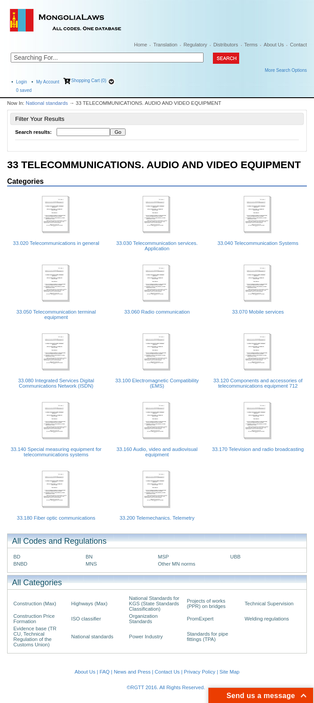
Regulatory (195, 44)
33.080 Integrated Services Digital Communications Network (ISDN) (56, 383)
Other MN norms (177, 564)
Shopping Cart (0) (88, 80)
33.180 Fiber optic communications (56, 518)
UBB (235, 556)
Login (21, 81)
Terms (250, 44)
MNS (91, 564)
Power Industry (146, 636)
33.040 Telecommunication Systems (257, 243)
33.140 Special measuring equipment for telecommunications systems (56, 452)
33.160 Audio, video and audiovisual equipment (157, 452)
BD (16, 556)
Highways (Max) (89, 603)
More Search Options (286, 70)
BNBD (20, 564)
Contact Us (167, 671)
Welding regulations (267, 618)
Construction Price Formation (34, 618)
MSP (163, 556)
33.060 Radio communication (157, 311)
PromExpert (200, 618)
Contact (298, 44)
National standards (47, 103)
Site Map (230, 671)
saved (24, 90)
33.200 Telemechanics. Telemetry (156, 518)
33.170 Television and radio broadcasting (258, 449)
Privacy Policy (200, 671)
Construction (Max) (34, 603)
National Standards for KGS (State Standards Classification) (154, 603)
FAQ (104, 671)
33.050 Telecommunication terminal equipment (56, 314)
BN (89, 556)
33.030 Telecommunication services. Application (157, 245)
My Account (47, 81)
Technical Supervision (269, 603)
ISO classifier (86, 618)
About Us (274, 44)
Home (140, 44)
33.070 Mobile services (258, 311)
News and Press (132, 671)
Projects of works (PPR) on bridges (206, 603)
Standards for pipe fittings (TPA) (207, 636)
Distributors (225, 44)
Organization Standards (143, 618)
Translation (165, 44)
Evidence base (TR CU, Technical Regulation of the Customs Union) (35, 636)
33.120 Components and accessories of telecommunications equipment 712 (257, 383)
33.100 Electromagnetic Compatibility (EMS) (157, 383)
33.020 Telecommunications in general (56, 243)
